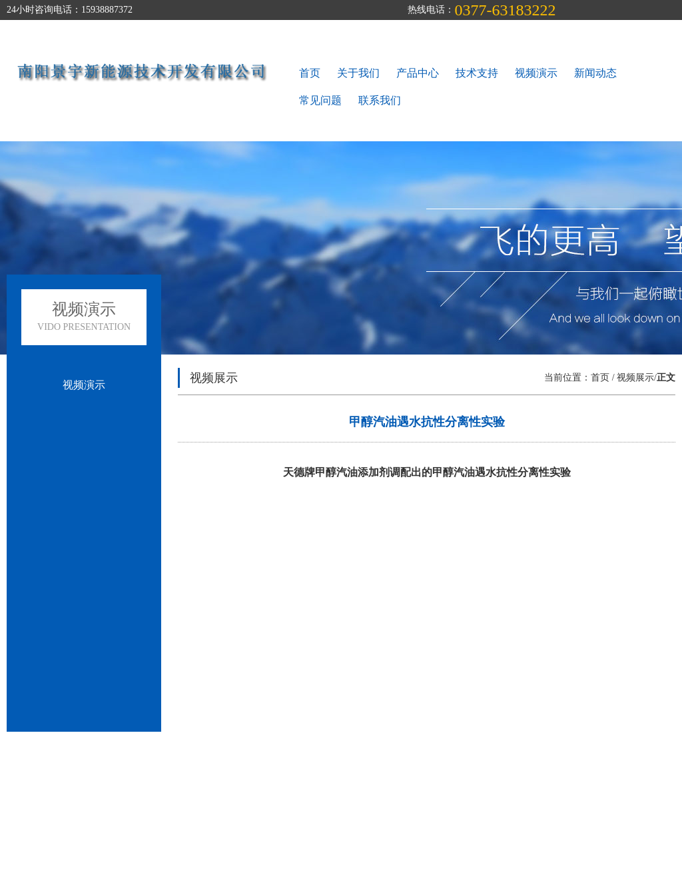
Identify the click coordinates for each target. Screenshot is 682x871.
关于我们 (358, 73)
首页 (309, 73)
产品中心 (417, 73)
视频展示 (635, 378)
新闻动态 (595, 73)
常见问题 (320, 100)
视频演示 (536, 73)
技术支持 (477, 73)
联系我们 (379, 100)
